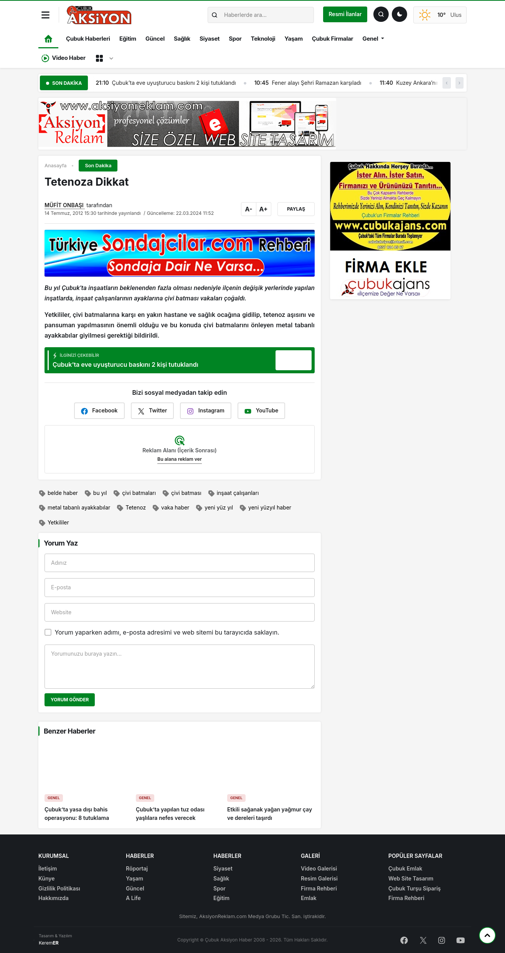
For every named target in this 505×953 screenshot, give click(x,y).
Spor (235, 38)
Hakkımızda (53, 898)
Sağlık (182, 38)
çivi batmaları (134, 493)
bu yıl (95, 493)
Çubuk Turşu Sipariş (414, 888)
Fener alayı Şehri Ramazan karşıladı (330, 82)
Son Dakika (98, 165)
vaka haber (170, 508)
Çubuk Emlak (405, 868)
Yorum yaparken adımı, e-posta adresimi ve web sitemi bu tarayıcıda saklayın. (166, 632)
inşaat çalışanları (233, 493)
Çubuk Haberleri (88, 38)
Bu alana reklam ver (179, 459)
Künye (46, 878)
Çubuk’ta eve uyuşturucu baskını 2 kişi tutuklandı (188, 82)
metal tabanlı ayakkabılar (74, 508)
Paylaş (296, 209)
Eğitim (127, 38)
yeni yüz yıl (214, 508)
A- (248, 209)
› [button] (459, 82)
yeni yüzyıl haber (265, 508)
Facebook (99, 410)
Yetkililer (53, 523)
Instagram (205, 410)
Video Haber (63, 58)
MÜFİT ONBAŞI (65, 205)
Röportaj (137, 868)
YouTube (261, 410)
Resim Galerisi (319, 878)
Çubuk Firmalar (332, 38)
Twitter (152, 410)
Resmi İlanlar (344, 14)
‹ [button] (446, 82)
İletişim (47, 868)
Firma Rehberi (319, 888)
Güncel (155, 38)
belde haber (58, 493)
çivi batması (181, 493)
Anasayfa (55, 165)
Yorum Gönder (70, 699)
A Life (133, 898)
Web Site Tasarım (410, 878)
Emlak (309, 898)
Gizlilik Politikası (59, 888)
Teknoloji (263, 38)
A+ (263, 209)
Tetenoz (131, 508)
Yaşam (293, 38)
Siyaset (209, 38)
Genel (370, 38)
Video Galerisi (319, 868)
